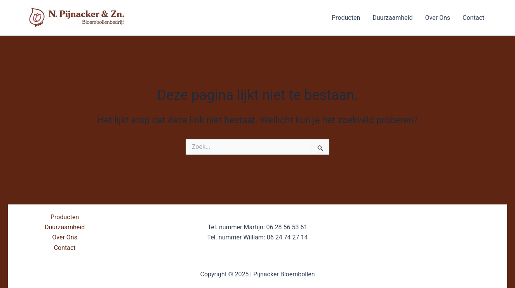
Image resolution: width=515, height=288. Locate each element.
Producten (346, 17)
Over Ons (437, 17)
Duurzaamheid (392, 17)
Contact (473, 17)
